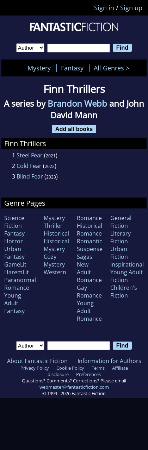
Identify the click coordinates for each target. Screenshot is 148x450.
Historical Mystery (56, 245)
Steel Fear (30, 155)
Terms (98, 368)
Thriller (53, 226)
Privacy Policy (34, 368)
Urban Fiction (119, 253)
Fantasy (72, 68)
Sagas (84, 257)
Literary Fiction (120, 237)
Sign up (131, 8)
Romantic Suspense (90, 245)
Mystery (39, 68)
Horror (13, 241)
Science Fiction (14, 222)
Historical (56, 233)
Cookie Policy (70, 368)
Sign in (104, 8)
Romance (89, 218)
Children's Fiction (123, 291)
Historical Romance (89, 229)
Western (55, 272)
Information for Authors (109, 361)
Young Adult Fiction (126, 276)
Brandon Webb (77, 103)
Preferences (88, 374)
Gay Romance (89, 291)
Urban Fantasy (14, 253)
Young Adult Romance (89, 311)
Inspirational (127, 264)
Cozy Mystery (54, 260)
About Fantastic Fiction (37, 361)
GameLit (15, 264)
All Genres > (113, 68)
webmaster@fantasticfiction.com (74, 387)
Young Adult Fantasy (14, 303)
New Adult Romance (89, 272)
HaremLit (16, 272)
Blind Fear (30, 176)
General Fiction (120, 222)
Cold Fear (29, 166)
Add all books (74, 129)
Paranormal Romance (20, 284)
